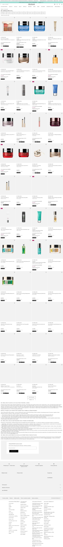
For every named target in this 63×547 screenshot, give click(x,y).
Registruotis (13, 451)
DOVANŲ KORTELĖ (4, 6)
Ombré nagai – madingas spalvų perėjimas (49, 517)
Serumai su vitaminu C (24, 531)
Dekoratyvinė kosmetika (24, 506)
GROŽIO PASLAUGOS (43, 0)
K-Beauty (22, 523)
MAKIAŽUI (30, 6)
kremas (54, 406)
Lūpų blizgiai (23, 529)
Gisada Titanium (34, 521)
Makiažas (22, 509)
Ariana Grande (11, 517)
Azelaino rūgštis (46, 521)
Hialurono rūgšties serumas (25, 515)
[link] (8, 32)
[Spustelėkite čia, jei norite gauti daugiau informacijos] (43, 2)
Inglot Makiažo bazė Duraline (37, 510)
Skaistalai (22, 520)
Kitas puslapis (31, 397)
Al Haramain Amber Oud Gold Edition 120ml (37, 528)
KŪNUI (38, 6)
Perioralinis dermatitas (47, 509)
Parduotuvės (56, 0)
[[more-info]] (5, 15)
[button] (31, 484)
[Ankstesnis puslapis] (27, 400)
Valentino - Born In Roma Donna (14, 525)
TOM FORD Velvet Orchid (36, 540)
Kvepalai (24, 6)
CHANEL (10, 506)
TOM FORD (10, 527)
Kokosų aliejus (46, 526)
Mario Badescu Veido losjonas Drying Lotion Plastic (37, 513)
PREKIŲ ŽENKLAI (57, 6)
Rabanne (10, 528)
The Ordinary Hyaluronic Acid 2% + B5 (37, 526)
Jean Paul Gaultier (12, 509)
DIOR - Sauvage (11, 531)
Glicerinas (45, 510)
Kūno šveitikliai (23, 534)
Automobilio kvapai (47, 514)
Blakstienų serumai (24, 510)
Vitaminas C (46, 534)
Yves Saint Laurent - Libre (13, 520)
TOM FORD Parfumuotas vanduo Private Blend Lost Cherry (37, 504)
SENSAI (10, 533)
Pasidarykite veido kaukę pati (48, 528)
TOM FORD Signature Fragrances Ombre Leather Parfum (37, 531)
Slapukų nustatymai (35, 498)
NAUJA (20, 6)
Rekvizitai (11, 498)
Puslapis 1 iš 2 (31, 399)
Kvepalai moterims (23, 504)
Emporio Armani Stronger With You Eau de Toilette (37, 506)
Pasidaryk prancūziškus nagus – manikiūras (49, 507)
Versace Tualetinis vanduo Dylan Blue (37, 515)
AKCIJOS (15, 6)
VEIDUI (34, 6)
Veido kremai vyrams (24, 517)
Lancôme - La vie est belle (13, 530)
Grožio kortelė (50, 0)
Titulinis (2, 9)
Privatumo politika (5, 498)
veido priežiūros (13, 433)
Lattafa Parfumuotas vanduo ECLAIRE (36, 545)
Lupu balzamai (23, 518)
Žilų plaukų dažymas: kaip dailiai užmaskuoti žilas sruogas (49, 513)
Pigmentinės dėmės (47, 520)
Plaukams (43, 6)
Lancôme (10, 522)
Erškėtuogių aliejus (47, 538)
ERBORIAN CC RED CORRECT (37, 541)
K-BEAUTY (10, 6)
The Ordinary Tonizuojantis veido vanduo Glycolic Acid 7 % (37, 518)
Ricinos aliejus (46, 523)
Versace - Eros (11, 519)
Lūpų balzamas (23, 532)
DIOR (9, 508)
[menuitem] (5, 6)
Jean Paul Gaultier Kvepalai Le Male (37, 538)
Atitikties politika (16, 498)
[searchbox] (9, 4)
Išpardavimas (23, 512)
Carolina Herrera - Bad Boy (13, 516)
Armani (10, 511)
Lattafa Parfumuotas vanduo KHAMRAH (36, 509)
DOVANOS (60, 0)
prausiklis (60, 406)
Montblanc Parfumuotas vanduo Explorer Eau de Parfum (37, 533)
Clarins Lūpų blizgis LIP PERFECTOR (36, 523)
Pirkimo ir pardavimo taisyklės (25, 498)
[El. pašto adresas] (23, 448)
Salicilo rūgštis (46, 503)
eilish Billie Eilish (11, 514)
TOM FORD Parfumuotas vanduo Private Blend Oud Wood (37, 536)
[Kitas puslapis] (35, 400)
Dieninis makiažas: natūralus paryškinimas (48, 530)
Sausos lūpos (46, 518)
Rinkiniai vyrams (23, 528)
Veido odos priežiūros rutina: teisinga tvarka (48, 537)
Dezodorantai (23, 521)
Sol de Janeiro (11, 503)
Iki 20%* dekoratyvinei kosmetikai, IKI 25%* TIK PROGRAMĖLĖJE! (28, 2)
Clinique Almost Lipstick (36, 519)
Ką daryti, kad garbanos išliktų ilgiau (49, 533)
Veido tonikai (23, 526)
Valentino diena (23, 507)
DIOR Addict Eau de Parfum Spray (37, 543)
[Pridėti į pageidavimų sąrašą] (14, 18)
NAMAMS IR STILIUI (50, 6)
